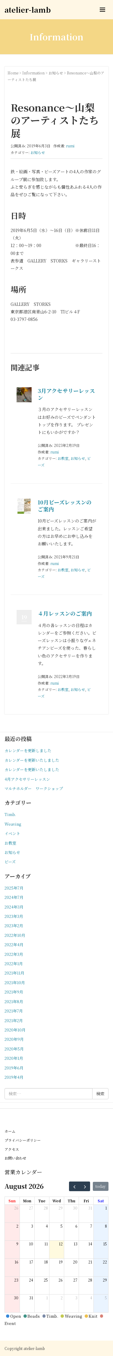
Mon (27, 1200)
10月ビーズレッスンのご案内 (65, 505)
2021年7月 (14, 1011)
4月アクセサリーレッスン (27, 779)
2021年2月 (14, 1020)
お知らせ (56, 72)
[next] (85, 1186)
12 (61, 1243)
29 (60, 1207)
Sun (12, 1200)
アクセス (12, 1149)
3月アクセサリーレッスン (66, 394)
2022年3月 (14, 954)
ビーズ (10, 862)
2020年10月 (15, 1030)
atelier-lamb (28, 9)
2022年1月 (14, 963)
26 (16, 1207)
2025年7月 (14, 888)
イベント (12, 833)
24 (31, 1279)
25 (46, 1279)
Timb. (10, 814)
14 (90, 1243)
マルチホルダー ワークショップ (34, 788)
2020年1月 (14, 1058)
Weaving (13, 824)
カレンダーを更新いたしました (32, 760)
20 (75, 1261)
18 (46, 1261)
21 (90, 1261)
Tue (42, 1200)
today (101, 1186)
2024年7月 (14, 897)
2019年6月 (14, 1068)
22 (105, 1261)
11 (46, 1243)
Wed (56, 1200)
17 (31, 1261)
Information (33, 72)
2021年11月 (14, 973)
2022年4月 (14, 944)
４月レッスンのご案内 (65, 613)
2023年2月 (14, 925)
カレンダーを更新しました (28, 750)
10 (31, 1243)
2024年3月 (14, 907)
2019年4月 (14, 1077)
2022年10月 (15, 935)
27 (31, 1207)
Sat (101, 1200)
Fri (86, 1200)
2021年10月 (15, 982)
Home (13, 72)
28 (46, 1207)
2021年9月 (14, 992)
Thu (71, 1200)
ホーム (10, 1131)
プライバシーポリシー (23, 1140)
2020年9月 (14, 1039)
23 (16, 1279)
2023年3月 (14, 916)
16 (16, 1261)
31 (90, 1207)
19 (61, 1261)
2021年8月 (14, 1001)
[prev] (74, 1186)
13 (75, 1243)
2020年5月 (14, 1049)
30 (75, 1207)
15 (105, 1243)
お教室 (63, 458)
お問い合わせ (15, 1157)
